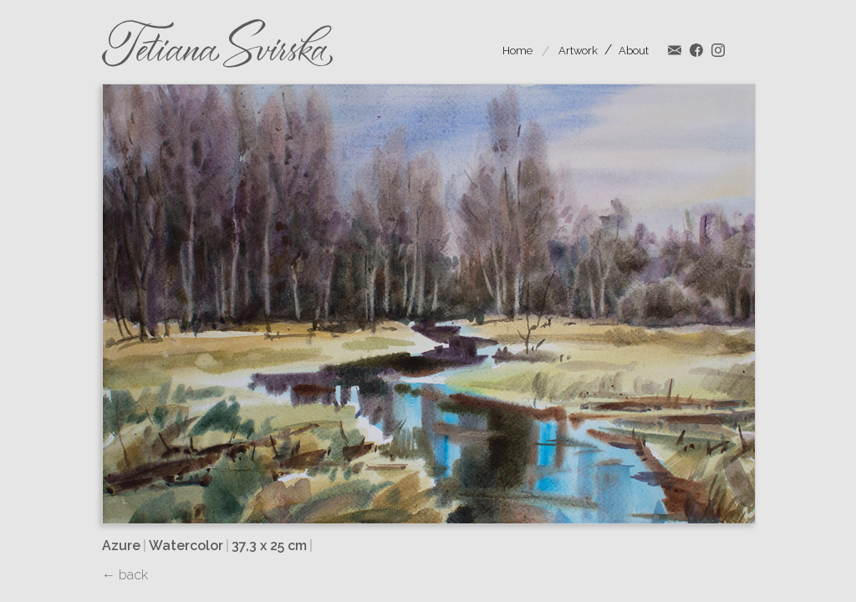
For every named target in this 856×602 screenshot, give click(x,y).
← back (125, 575)
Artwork (578, 50)
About (634, 50)
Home (517, 50)
